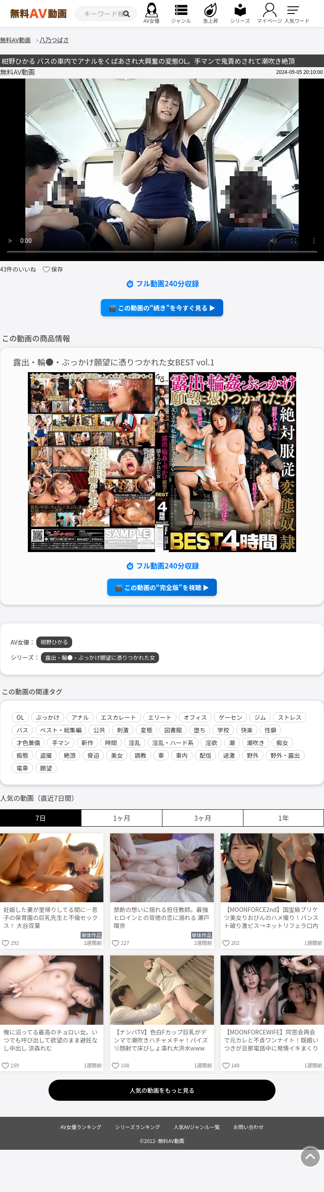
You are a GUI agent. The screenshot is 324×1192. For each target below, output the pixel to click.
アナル (80, 717)
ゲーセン (230, 717)
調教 (140, 755)
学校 (223, 730)
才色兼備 (28, 742)
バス (22, 730)
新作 (87, 742)
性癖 (270, 730)
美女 (117, 755)
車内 (182, 755)
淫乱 (134, 742)
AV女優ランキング (81, 1126)
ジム (260, 717)
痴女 (282, 742)
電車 (22, 768)
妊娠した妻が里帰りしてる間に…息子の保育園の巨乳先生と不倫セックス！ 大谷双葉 (50, 918)
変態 (146, 730)
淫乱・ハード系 (173, 742)
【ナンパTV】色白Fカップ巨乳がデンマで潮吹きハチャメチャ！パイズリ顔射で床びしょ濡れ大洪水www (160, 1040)
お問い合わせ (248, 1126)
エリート (160, 717)
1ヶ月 (121, 818)
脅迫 (93, 755)
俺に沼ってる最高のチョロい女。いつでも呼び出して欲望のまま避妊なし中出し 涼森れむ (50, 1040)
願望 (46, 768)
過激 (229, 755)
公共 (99, 730)
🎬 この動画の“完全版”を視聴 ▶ (162, 587)
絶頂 (70, 755)
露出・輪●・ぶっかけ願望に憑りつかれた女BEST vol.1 (114, 362)
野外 (253, 755)
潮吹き (256, 742)
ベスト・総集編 (60, 730)
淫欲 (211, 742)
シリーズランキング (137, 1126)
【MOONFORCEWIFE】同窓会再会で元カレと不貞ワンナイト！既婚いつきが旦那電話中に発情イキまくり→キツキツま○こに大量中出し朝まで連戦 (271, 1040)
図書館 (173, 730)
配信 (205, 755)
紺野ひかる (54, 642)
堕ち (199, 730)
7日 (40, 818)
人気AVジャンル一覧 (197, 1126)
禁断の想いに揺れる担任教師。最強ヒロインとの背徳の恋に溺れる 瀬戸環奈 (161, 918)
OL (20, 717)
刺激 (123, 730)
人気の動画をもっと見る (162, 1090)
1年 (283, 818)
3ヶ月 (202, 818)
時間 (111, 742)
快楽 (247, 730)
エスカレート (118, 717)
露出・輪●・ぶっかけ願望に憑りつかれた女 (100, 657)
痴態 (22, 755)
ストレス (289, 717)
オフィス (195, 717)
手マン (61, 742)
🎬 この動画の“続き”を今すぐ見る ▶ (161, 307)
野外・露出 (285, 755)
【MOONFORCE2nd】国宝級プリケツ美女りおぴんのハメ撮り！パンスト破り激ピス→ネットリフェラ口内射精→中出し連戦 (271, 918)
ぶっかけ (47, 717)
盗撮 (46, 755)
